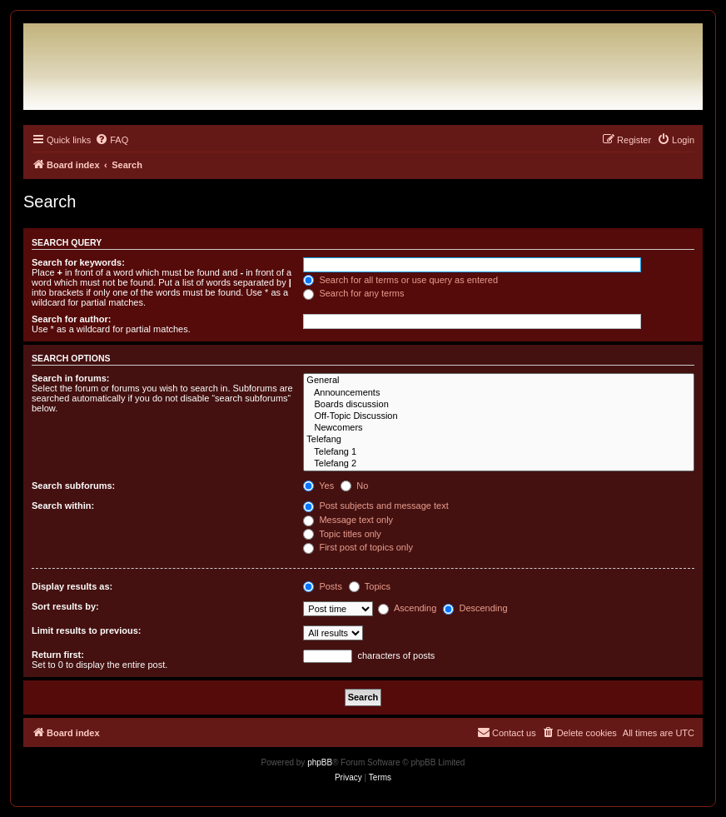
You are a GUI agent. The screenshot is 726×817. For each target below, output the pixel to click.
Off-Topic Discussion (499, 416)
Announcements (499, 393)
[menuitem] (111, 140)
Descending (475, 608)
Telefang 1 (499, 452)
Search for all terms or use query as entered (400, 280)
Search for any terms (353, 293)
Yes (318, 486)
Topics (369, 586)
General (499, 380)
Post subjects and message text (375, 506)
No (354, 486)
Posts (322, 586)
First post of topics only (358, 547)
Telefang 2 (499, 464)
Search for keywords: (78, 262)
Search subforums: (73, 486)
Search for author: (71, 319)
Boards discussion (499, 405)
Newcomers (499, 428)
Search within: (63, 506)
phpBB (319, 762)
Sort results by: (65, 606)
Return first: (58, 655)
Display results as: (72, 586)
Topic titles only (341, 534)
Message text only (348, 520)
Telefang (499, 440)
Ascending (407, 608)
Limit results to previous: (86, 630)
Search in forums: (71, 378)
